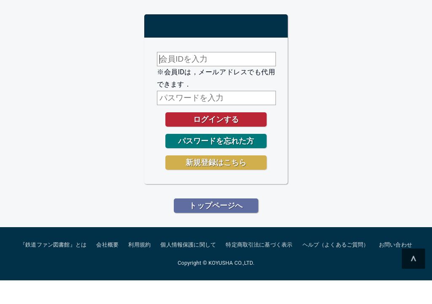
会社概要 (107, 245)
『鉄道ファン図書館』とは (53, 245)
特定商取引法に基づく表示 (259, 245)
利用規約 (139, 245)
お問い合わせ (395, 245)
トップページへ (216, 205)
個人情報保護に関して (188, 245)
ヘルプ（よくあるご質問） (335, 245)
